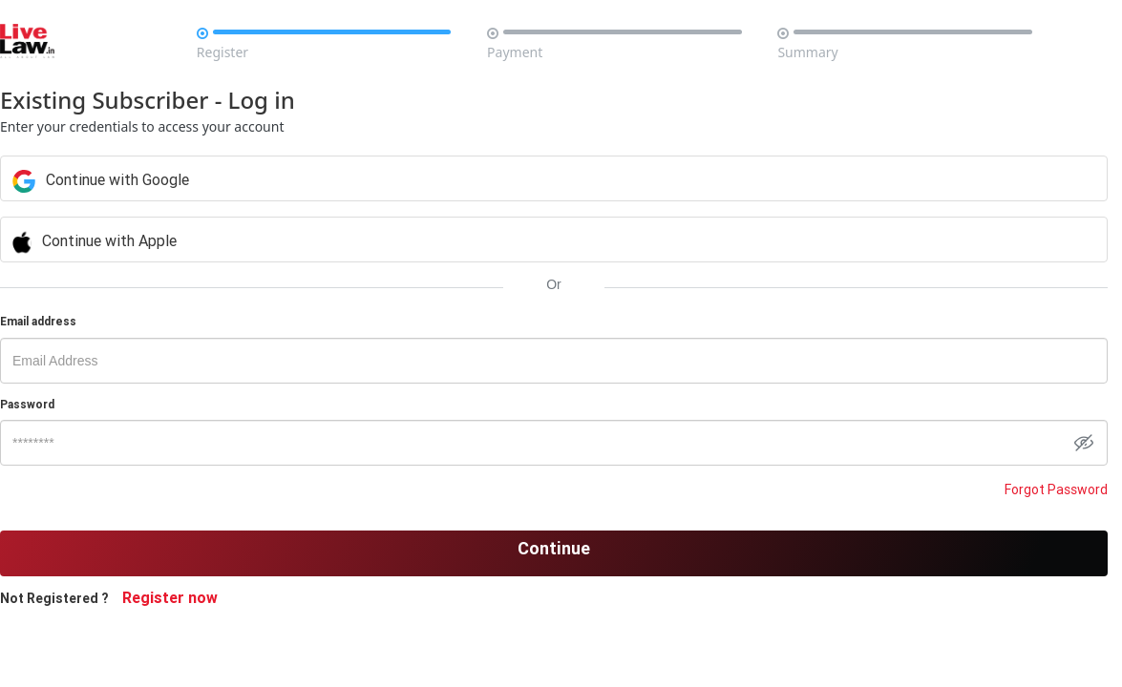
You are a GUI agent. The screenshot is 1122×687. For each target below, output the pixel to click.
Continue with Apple (407, 240)
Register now (201, 597)
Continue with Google (413, 179)
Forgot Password (1025, 489)
